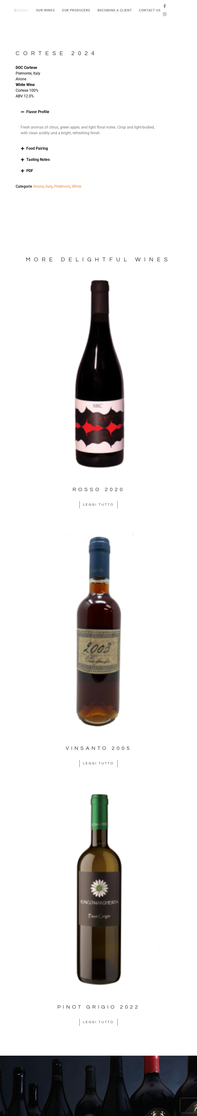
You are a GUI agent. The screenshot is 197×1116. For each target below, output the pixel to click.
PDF (29, 170)
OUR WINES (45, 10)
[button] (90, 111)
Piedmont (62, 186)
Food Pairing (37, 148)
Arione (38, 186)
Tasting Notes (38, 159)
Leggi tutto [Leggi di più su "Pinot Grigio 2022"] (98, 1022)
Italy (49, 186)
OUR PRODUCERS (76, 10)
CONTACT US (149, 10)
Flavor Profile (37, 112)
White (76, 186)
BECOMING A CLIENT (114, 10)
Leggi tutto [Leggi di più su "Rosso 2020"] (98, 504)
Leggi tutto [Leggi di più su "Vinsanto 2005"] (98, 763)
